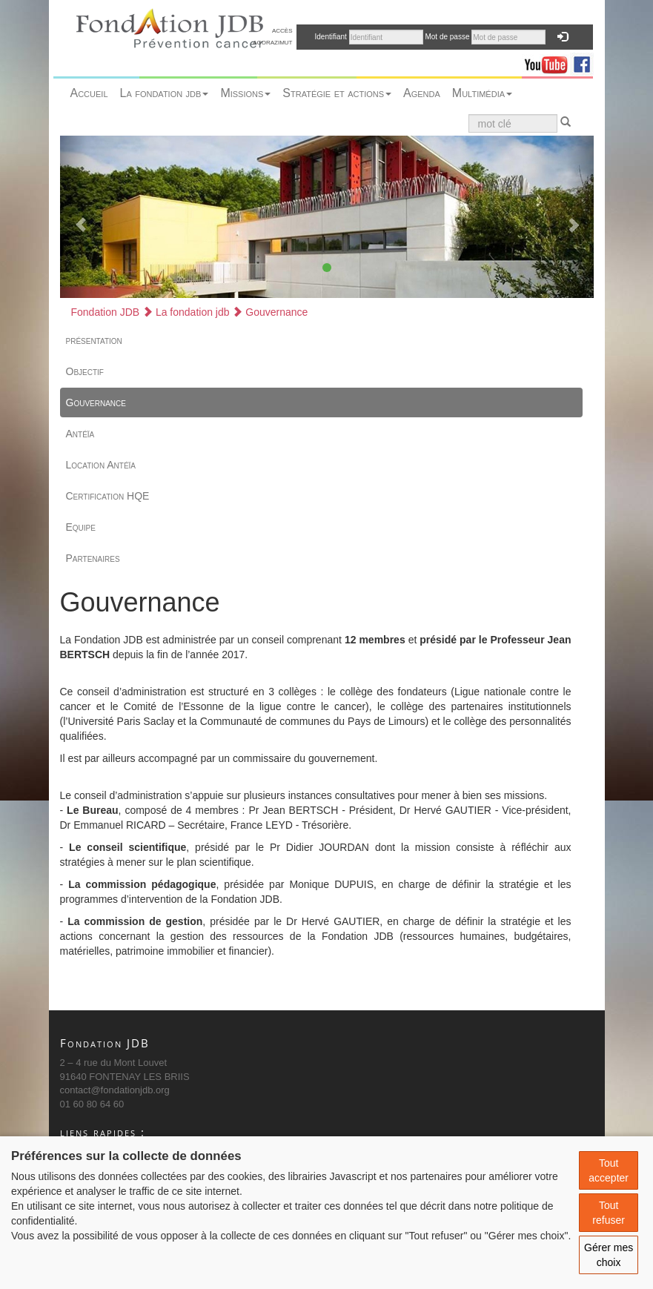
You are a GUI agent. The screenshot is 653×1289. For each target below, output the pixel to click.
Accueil (89, 93)
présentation (94, 340)
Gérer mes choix (608, 1255)
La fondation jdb (164, 93)
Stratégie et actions (336, 93)
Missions (245, 93)
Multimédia (482, 93)
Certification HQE (108, 496)
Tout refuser (608, 1212)
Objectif (85, 371)
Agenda (421, 93)
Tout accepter (609, 1170)
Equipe (81, 527)
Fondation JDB (105, 312)
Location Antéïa (101, 465)
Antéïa (80, 434)
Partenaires (93, 558)
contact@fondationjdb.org (115, 1090)
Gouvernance (270, 312)
